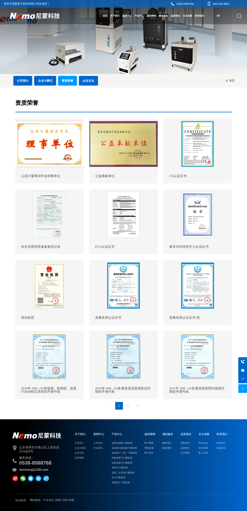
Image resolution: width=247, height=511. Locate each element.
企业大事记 (45, 80)
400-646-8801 (221, 3)
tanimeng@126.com (33, 469)
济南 (57, 500)
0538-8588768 (185, 3)
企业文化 (88, 80)
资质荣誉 (67, 80)
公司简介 (23, 80)
